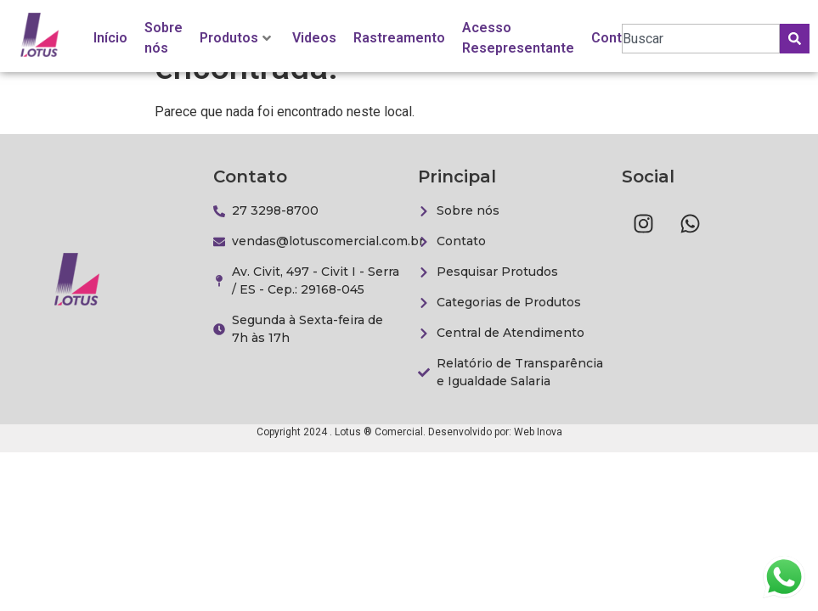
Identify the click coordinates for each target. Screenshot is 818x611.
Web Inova (538, 432)
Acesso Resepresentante (518, 38)
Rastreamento (399, 38)
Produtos (235, 38)
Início (110, 38)
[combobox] (701, 38)
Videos (314, 38)
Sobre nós (163, 38)
